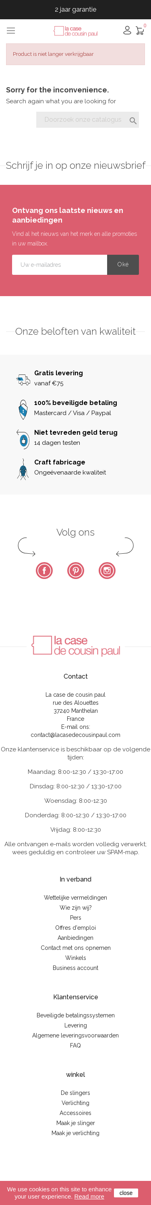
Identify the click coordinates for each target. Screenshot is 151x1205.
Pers (75, 917)
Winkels (75, 958)
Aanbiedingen (75, 938)
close (126, 1193)
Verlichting (75, 1103)
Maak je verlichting (75, 1133)
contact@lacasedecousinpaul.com (75, 735)
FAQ (75, 1045)
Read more (89, 1196)
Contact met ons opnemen (76, 948)
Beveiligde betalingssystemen (76, 1015)
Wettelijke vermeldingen (75, 897)
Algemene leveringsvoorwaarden (75, 1035)
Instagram (107, 570)
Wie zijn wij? (76, 907)
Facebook (44, 570)
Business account (75, 968)
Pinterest (75, 570)
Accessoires (75, 1113)
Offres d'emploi (75, 928)
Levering (75, 1025)
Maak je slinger (75, 1123)
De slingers (75, 1093)
